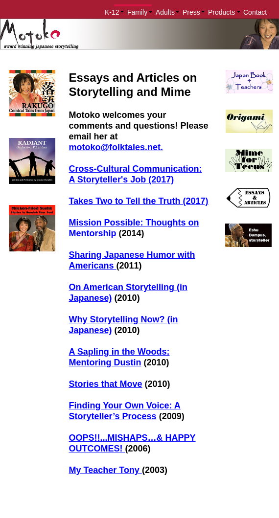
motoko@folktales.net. (116, 147)
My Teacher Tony (105, 470)
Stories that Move (105, 384)
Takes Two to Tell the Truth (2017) (139, 201)
